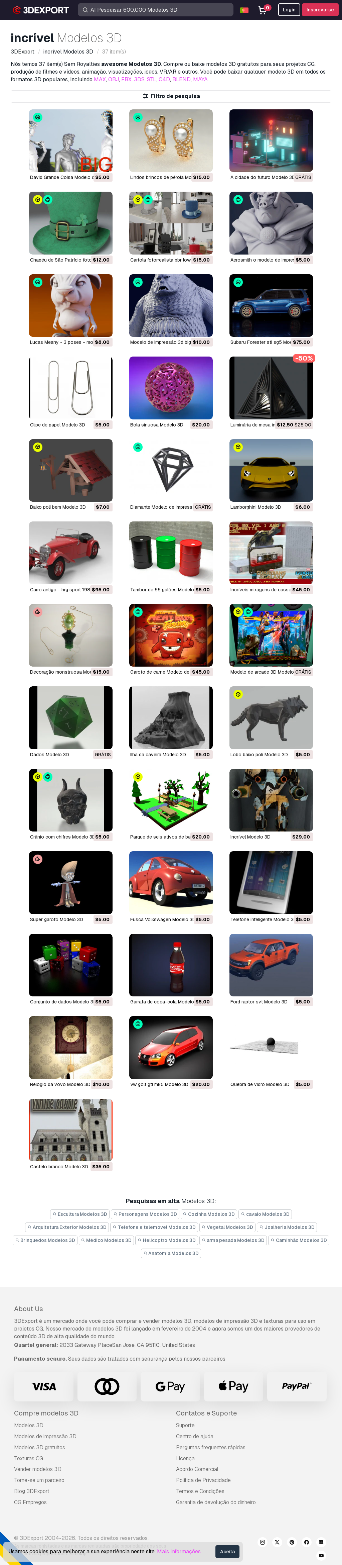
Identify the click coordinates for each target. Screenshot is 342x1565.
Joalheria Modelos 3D (287, 1227)
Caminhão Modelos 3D (299, 1240)
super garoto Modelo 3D (56, 919)
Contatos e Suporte (206, 1413)
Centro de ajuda (194, 1436)
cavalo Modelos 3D (265, 1214)
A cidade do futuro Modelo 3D (262, 177)
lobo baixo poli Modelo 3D (259, 755)
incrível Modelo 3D (250, 837)
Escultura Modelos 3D (79, 1214)
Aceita (227, 1552)
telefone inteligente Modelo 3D (263, 919)
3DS (139, 79)
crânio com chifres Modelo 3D (63, 837)
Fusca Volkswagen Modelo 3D (163, 919)
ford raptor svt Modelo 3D (259, 1002)
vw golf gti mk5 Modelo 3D (159, 1084)
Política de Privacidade (203, 1480)
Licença (185, 1458)
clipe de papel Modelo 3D (57, 425)
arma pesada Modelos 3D (233, 1240)
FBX (126, 79)
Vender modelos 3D (37, 1469)
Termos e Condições (200, 1491)
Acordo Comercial (197, 1469)
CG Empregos (30, 1502)
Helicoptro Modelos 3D (167, 1240)
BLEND (181, 79)
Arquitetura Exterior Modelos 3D (67, 1227)
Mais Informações (179, 1551)
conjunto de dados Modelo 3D (63, 1002)
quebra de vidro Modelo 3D (260, 1084)
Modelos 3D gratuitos (39, 1447)
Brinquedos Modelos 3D (45, 1240)
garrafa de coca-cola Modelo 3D (165, 1002)
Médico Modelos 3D (106, 1240)
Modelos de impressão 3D (45, 1436)
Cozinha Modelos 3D (209, 1214)
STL (151, 79)
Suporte (185, 1425)
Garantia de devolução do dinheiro (216, 1502)
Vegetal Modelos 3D (227, 1227)
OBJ (113, 79)
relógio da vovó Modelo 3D (60, 1084)
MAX (100, 79)
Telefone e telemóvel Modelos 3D (154, 1227)
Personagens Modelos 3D (145, 1214)
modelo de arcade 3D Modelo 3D (265, 672)
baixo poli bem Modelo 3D (58, 507)
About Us (28, 1308)
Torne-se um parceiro (39, 1480)
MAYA (200, 79)
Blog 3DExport (31, 1491)
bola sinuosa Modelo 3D (156, 425)
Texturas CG (28, 1458)
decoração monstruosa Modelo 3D (68, 672)
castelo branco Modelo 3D (59, 1167)
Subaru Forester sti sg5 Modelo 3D (268, 342)
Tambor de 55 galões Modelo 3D (165, 590)
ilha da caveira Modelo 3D (158, 755)
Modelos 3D (28, 1425)
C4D (164, 79)
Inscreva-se (320, 10)
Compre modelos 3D (46, 1413)
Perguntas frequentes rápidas (210, 1447)
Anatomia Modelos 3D (171, 1253)
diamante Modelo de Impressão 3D (167, 507)
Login (289, 10)
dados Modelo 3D (49, 755)
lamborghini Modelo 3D (255, 507)
